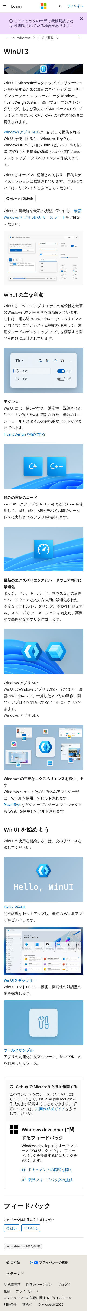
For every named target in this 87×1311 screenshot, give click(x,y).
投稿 (7, 1291)
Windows (23, 38)
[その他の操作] (79, 38)
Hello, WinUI (14, 907)
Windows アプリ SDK (21, 131)
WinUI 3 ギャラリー (20, 980)
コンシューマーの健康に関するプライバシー (36, 1297)
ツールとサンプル (18, 1050)
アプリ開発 (46, 38)
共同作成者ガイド (50, 1108)
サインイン (75, 6)
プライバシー (25, 1291)
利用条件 (10, 1304)
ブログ (63, 1284)
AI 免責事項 (12, 1284)
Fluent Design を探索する (24, 434)
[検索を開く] (60, 6)
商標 (25, 1304)
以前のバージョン (39, 1284)
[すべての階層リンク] (8, 38)
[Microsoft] (44, 6)
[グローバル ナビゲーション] (4, 6)
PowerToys (12, 804)
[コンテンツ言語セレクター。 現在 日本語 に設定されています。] (13, 1262)
